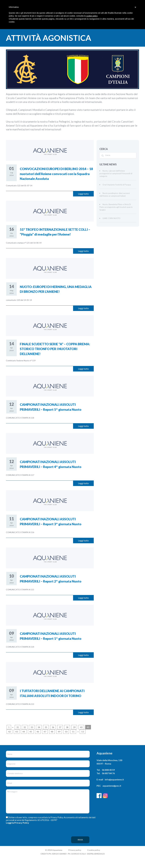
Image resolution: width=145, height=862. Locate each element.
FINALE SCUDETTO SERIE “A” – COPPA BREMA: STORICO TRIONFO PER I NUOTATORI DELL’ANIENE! (55, 349)
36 (53, 727)
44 (23, 731)
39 (74, 727)
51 (73, 731)
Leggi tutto (83, 193)
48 (52, 731)
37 (60, 727)
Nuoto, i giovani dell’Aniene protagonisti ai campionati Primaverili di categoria (115, 173)
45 (30, 731)
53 (82, 731)
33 (31, 727)
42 (9, 731)
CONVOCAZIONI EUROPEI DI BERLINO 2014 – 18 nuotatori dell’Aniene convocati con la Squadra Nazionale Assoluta (56, 174)
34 (39, 727)
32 (24, 727)
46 (38, 731)
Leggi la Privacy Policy (17, 827)
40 (81, 727)
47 (45, 731)
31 (17, 727)
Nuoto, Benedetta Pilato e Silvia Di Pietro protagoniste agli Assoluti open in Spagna (116, 207)
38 (67, 727)
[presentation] (17, 839)
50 (66, 731)
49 (59, 731)
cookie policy (91, 16)
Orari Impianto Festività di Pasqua (117, 185)
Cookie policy (93, 854)
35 (46, 727)
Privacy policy (74, 854)
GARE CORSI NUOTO (111, 218)
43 (16, 731)
